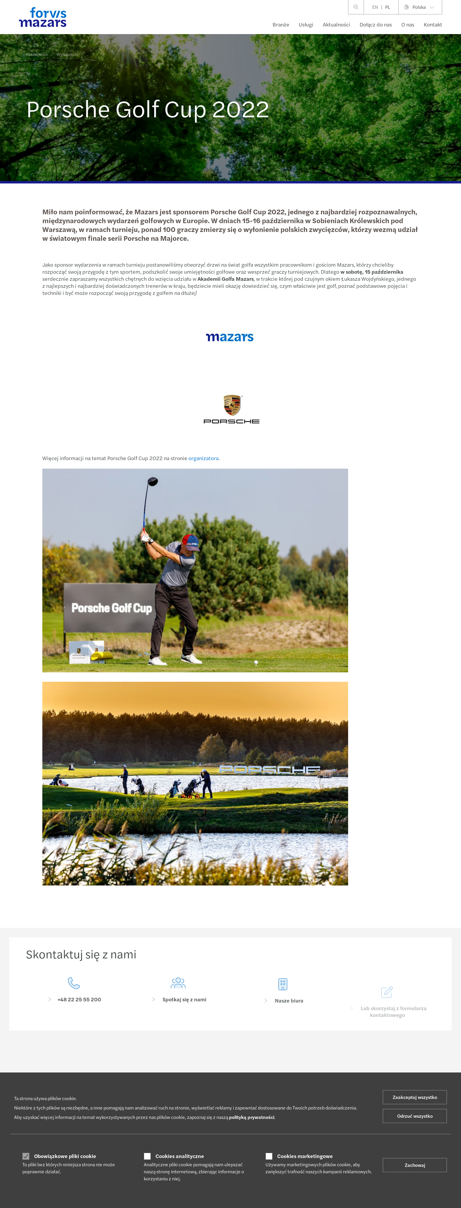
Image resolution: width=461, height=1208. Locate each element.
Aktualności (336, 24)
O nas (407, 24)
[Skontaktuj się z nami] (73, 995)
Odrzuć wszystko (415, 1115)
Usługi (306, 24)
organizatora (203, 458)
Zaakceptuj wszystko (415, 1097)
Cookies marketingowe (305, 1156)
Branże (281, 24)
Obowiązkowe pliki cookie (65, 1156)
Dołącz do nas (376, 24)
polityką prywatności (251, 1117)
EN (375, 7)
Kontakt (433, 24)
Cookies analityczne (180, 1156)
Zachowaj (415, 1165)
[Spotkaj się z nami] (178, 1005)
